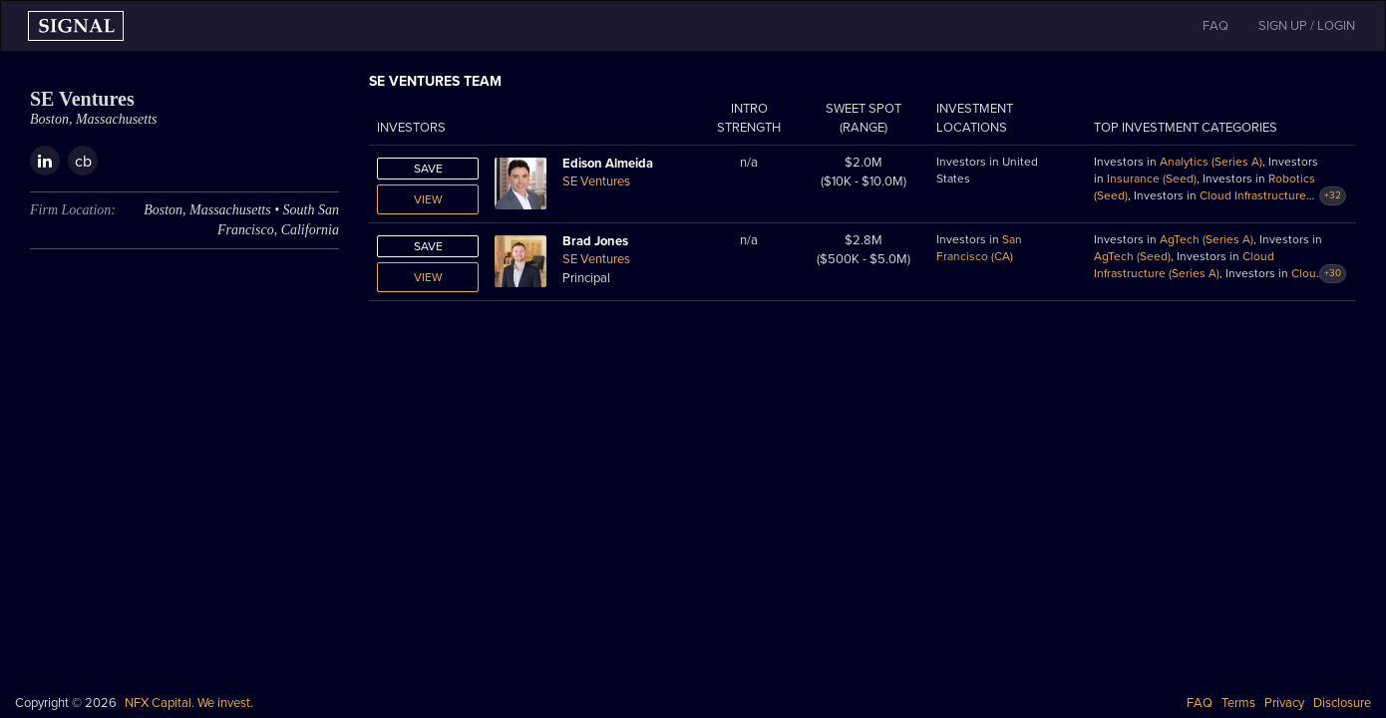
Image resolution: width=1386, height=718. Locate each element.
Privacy (1284, 703)
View (428, 199)
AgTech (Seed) (1132, 256)
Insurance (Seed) (1152, 178)
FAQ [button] (1215, 26)
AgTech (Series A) (1206, 239)
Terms (1238, 703)
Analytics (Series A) (1211, 162)
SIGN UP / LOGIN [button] (1306, 26)
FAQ (1200, 703)
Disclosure (1342, 703)
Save (428, 169)
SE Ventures (596, 181)
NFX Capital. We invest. (189, 703)
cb (83, 162)
